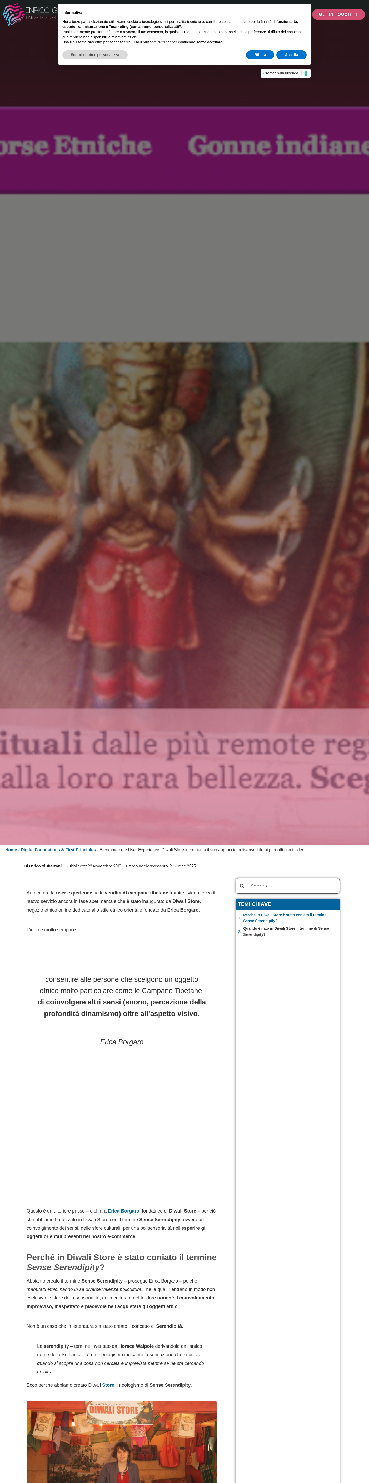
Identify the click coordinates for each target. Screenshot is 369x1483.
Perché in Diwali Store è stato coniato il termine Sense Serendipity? (284, 918)
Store (108, 1385)
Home (11, 850)
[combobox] (288, 886)
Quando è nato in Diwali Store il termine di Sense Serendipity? (286, 931)
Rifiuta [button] (260, 55)
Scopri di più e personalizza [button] (95, 55)
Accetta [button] (291, 55)
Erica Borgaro (123, 1211)
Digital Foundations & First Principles (58, 850)
